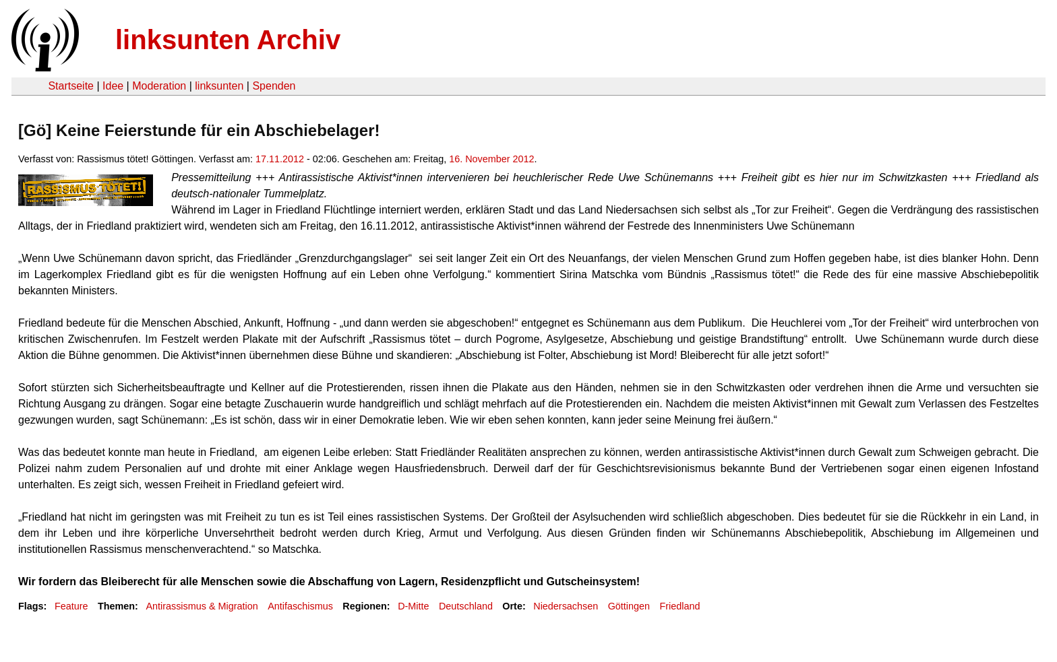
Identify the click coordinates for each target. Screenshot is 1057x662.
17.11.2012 (279, 159)
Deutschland (466, 606)
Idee (112, 86)
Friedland (679, 606)
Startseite (71, 86)
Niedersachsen (565, 606)
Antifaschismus (300, 606)
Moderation (159, 86)
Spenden (273, 86)
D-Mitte (413, 606)
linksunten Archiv (227, 40)
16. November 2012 (491, 159)
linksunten (219, 86)
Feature (71, 606)
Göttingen (629, 606)
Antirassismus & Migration (202, 606)
